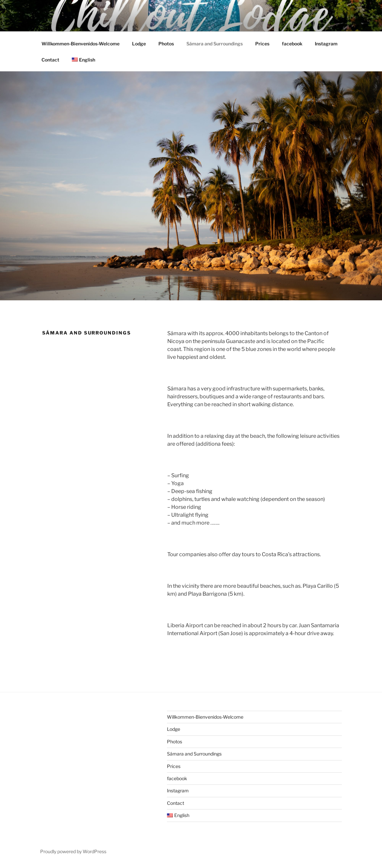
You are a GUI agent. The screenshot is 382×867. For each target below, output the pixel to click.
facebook (292, 43)
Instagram (326, 43)
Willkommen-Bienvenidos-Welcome (80, 43)
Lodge (139, 43)
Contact (50, 59)
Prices (262, 43)
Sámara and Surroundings (214, 43)
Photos (166, 43)
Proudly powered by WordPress (73, 851)
